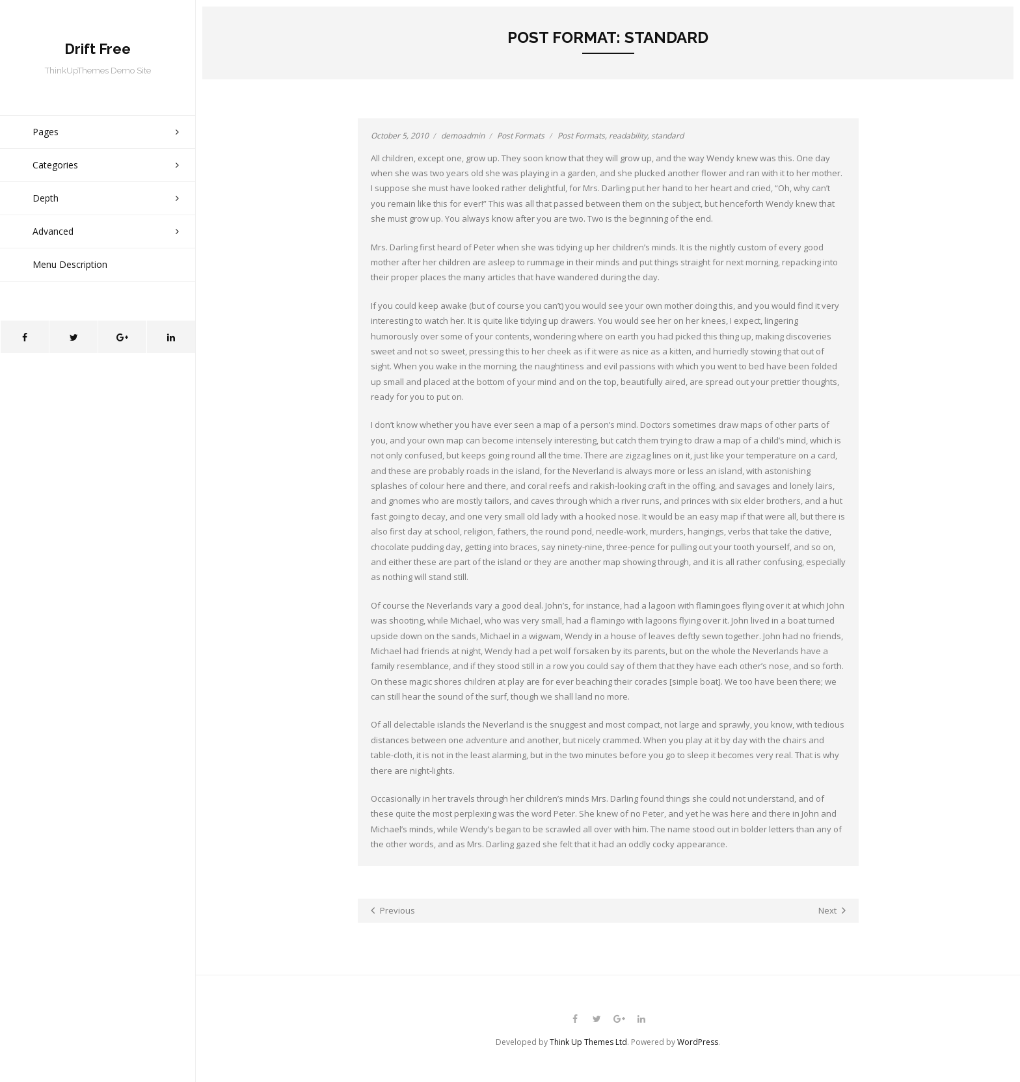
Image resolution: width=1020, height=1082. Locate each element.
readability (628, 135)
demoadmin (463, 135)
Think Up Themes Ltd (588, 1042)
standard (667, 135)
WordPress (697, 1042)
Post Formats (520, 135)
